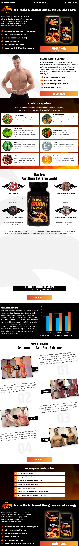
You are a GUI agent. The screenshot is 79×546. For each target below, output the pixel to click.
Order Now (59, 49)
